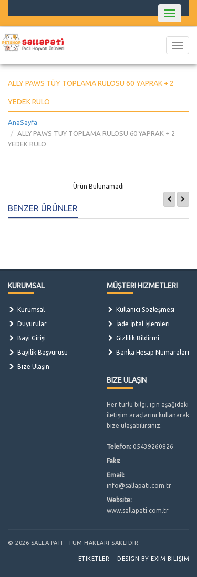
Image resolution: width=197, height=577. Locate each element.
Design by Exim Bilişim (153, 558)
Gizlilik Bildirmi (133, 338)
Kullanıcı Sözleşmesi (140, 309)
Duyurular (27, 323)
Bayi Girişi (27, 338)
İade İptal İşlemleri (138, 323)
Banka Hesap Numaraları (148, 352)
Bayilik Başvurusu (38, 352)
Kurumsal (26, 309)
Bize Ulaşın (28, 366)
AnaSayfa (22, 122)
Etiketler (94, 558)
